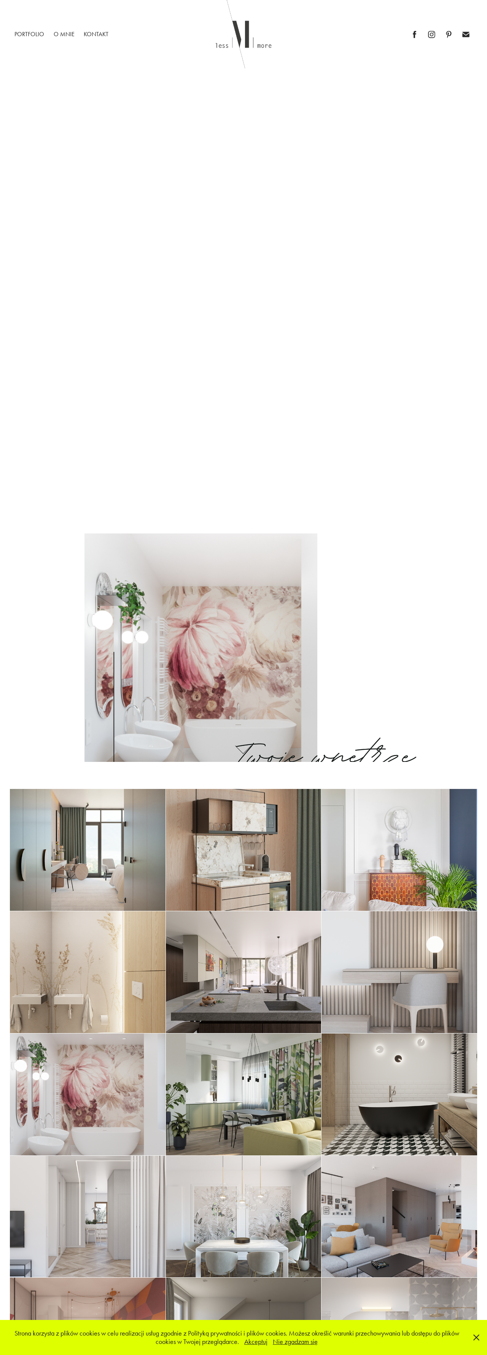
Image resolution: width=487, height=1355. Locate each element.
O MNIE (64, 34)
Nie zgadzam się (295, 1341)
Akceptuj (255, 1341)
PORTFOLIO (29, 34)
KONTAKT (96, 34)
